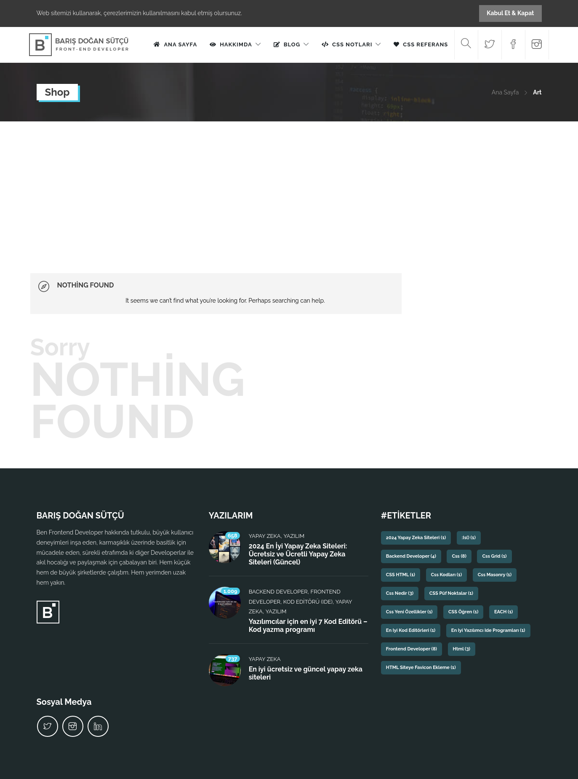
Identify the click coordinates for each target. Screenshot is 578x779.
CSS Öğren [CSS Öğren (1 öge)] (463, 612)
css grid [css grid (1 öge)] (494, 556)
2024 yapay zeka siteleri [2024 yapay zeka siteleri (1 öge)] (416, 537)
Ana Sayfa (180, 44)
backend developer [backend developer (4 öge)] (411, 556)
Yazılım (293, 536)
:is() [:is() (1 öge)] (469, 537)
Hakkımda (236, 44)
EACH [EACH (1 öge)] (503, 612)
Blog (292, 44)
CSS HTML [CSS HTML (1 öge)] (400, 575)
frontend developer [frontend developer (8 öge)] (411, 649)
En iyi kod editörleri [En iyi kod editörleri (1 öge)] (410, 630)
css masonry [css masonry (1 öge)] (494, 575)
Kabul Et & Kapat (510, 13)
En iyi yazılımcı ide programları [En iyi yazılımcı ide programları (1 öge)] (488, 630)
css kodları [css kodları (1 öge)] (446, 575)
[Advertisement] (289, 185)
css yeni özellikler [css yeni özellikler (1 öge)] (409, 612)
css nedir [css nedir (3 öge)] (399, 593)
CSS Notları (352, 44)
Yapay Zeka (265, 536)
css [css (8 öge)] (459, 556)
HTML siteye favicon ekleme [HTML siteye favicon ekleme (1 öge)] (421, 667)
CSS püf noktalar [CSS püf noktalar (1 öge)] (451, 593)
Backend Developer (278, 591)
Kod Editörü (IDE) (308, 602)
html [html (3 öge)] (461, 649)
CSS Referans (425, 44)
